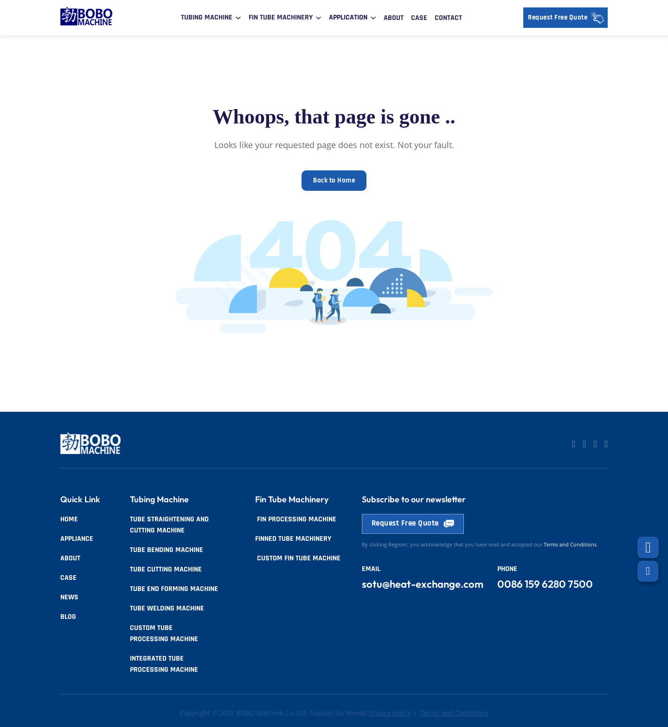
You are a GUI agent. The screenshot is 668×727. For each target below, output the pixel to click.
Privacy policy (390, 713)
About (394, 18)
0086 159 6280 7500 (545, 584)
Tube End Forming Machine (174, 589)
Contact (448, 18)
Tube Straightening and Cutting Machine (169, 524)
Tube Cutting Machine (166, 569)
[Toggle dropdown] (238, 18)
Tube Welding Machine (167, 608)
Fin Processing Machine (295, 519)
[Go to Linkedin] (573, 444)
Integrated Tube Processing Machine (164, 664)
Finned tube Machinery (293, 539)
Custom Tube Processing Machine (164, 633)
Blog (68, 617)
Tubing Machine (206, 17)
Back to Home (334, 181)
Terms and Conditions (454, 713)
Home (69, 519)
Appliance (76, 539)
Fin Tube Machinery (281, 17)
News (69, 597)
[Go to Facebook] (595, 444)
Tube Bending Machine (166, 550)
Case (419, 18)
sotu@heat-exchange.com (422, 584)
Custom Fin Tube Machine (297, 558)
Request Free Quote (568, 17)
